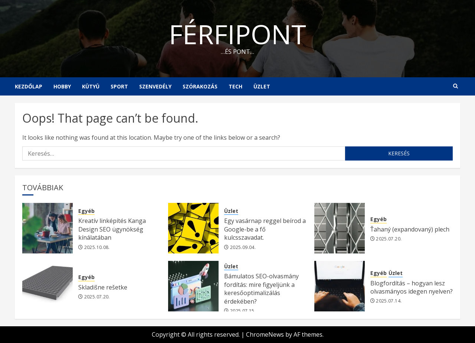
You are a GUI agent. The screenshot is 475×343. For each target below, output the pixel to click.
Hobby (62, 86)
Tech (235, 86)
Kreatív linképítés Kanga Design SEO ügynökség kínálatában (112, 229)
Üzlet (261, 86)
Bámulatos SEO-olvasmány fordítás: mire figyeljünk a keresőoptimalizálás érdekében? (261, 288)
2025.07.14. (389, 301)
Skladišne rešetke (102, 287)
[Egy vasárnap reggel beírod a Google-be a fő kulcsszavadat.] (193, 228)
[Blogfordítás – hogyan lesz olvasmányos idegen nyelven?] (339, 286)
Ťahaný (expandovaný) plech (409, 229)
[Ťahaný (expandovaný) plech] (339, 228)
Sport (119, 86)
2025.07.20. (389, 239)
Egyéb (86, 210)
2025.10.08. (97, 247)
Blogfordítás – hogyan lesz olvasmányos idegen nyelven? (411, 287)
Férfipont (237, 34)
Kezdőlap (28, 86)
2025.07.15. (243, 311)
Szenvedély (155, 86)
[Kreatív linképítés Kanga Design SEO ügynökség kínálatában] (47, 228)
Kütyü (90, 86)
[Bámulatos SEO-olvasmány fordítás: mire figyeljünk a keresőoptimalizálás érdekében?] (193, 286)
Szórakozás (200, 86)
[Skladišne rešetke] (47, 286)
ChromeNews (265, 334)
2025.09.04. (243, 247)
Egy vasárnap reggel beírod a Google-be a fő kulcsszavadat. (265, 229)
